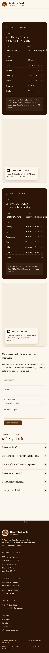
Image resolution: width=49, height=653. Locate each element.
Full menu (6, 619)
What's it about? (11, 400)
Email (6, 390)
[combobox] (24, 403)
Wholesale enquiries (10, 630)
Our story (5, 623)
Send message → (13, 423)
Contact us (6, 627)
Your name (9, 380)
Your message (10, 410)
